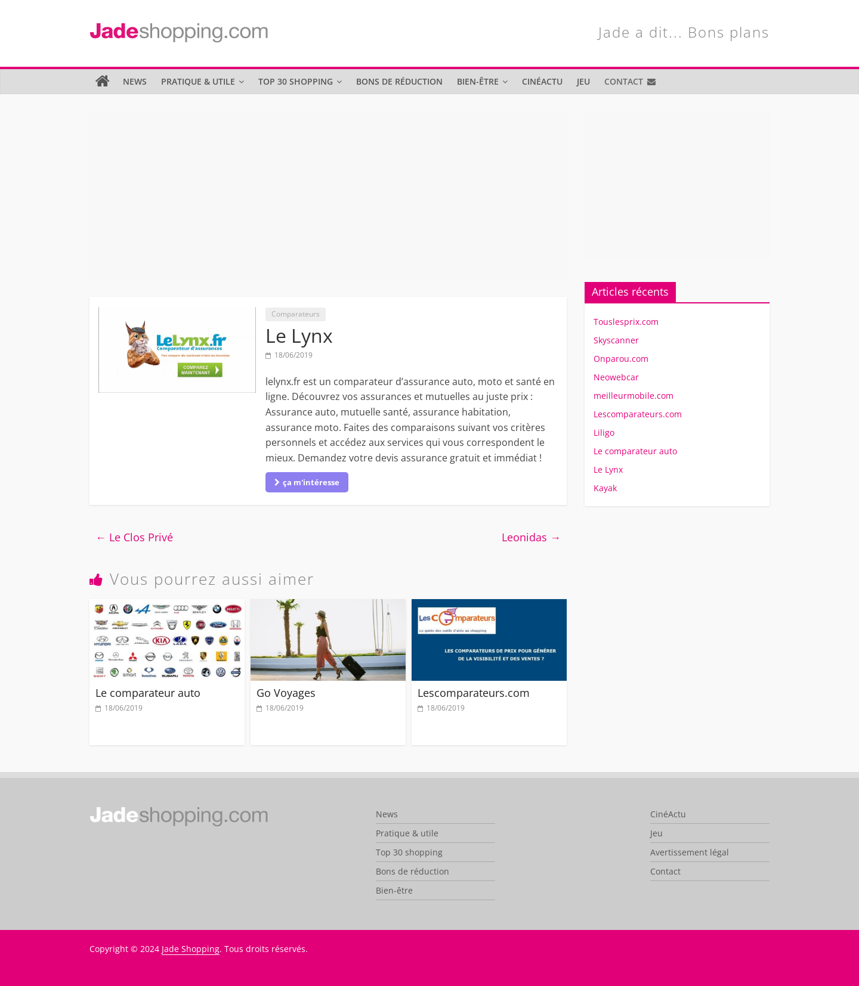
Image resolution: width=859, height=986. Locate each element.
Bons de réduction (399, 81)
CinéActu (542, 81)
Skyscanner (616, 340)
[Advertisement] (328, 195)
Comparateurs (295, 314)
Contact (623, 81)
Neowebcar (616, 377)
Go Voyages (286, 693)
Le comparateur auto (147, 693)
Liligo (604, 432)
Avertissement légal (689, 852)
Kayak (605, 488)
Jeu (583, 81)
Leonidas (531, 537)
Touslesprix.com (626, 321)
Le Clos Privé (134, 537)
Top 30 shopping (295, 81)
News (135, 81)
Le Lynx (608, 469)
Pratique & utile (198, 81)
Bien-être (478, 81)
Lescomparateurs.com (474, 693)
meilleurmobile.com (633, 395)
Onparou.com (621, 358)
